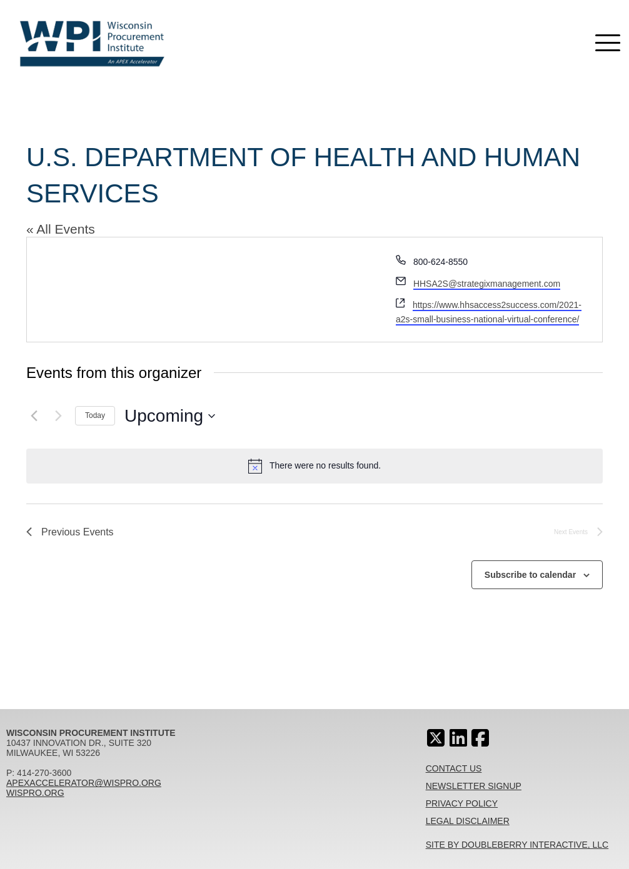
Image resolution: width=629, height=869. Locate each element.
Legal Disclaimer (468, 821)
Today (95, 415)
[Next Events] (58, 416)
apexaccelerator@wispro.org (83, 783)
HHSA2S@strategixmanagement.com (486, 284)
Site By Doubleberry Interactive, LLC (517, 845)
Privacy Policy (462, 803)
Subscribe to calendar (530, 575)
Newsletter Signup (473, 786)
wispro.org (35, 793)
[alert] (314, 466)
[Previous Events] (33, 416)
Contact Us (454, 768)
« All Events (60, 229)
